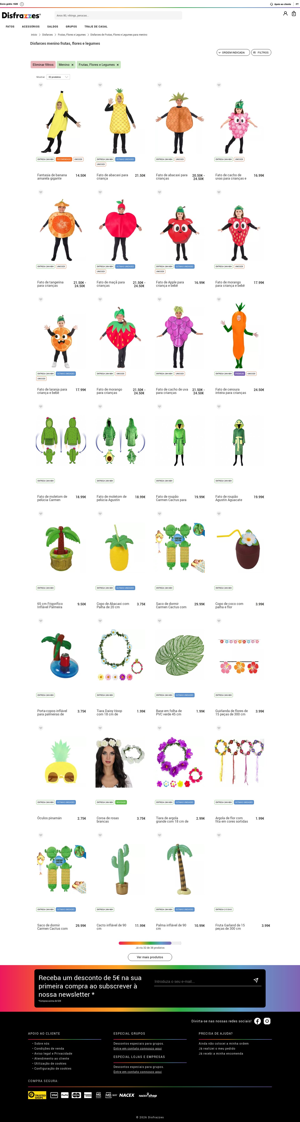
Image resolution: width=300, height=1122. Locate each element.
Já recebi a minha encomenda (221, 1053)
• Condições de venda (48, 1048)
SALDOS (52, 26)
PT (297, 4)
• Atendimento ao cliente (50, 1058)
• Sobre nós (40, 1043)
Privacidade (63, 1053)
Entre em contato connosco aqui (138, 1048)
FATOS (10, 26)
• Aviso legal (41, 1053)
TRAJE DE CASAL (96, 26)
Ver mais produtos (150, 957)
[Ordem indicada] (233, 52)
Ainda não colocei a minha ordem (224, 1043)
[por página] (58, 76)
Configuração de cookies (52, 1068)
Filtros (263, 52)
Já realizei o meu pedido (217, 1048)
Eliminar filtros (43, 64)
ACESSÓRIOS (31, 26)
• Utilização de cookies (49, 1063)
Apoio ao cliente (280, 4)
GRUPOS (71, 26)
